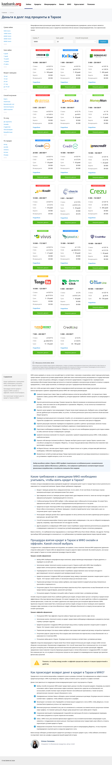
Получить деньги (42, 87)
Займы (28, 4)
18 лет (6, 76)
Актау (5, 144)
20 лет (6, 81)
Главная (4, 12)
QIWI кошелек (8, 109)
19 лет (6, 79)
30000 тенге (7, 39)
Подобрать (103, 41)
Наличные (7, 101)
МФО (69, 4)
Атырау (6, 155)
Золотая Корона (9, 107)
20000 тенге (7, 36)
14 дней (6, 61)
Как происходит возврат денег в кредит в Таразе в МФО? (14, 397)
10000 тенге (7, 33)
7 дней (6, 56)
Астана (6, 152)
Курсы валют (79, 4)
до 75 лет (7, 87)
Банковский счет (9, 104)
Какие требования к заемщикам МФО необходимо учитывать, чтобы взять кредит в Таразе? (14, 383)
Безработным (8, 132)
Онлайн (6, 124)
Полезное (91, 4)
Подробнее (36, 82)
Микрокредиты (50, 4)
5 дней (6, 53)
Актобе (6, 147)
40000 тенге (7, 41)
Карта (5, 99)
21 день (6, 64)
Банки (61, 4)
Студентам (7, 127)
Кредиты (37, 4)
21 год (6, 84)
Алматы (6, 149)
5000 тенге (7, 31)
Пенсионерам (8, 129)
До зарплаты (8, 122)
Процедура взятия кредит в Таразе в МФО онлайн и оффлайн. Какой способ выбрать (14, 390)
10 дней (6, 59)
